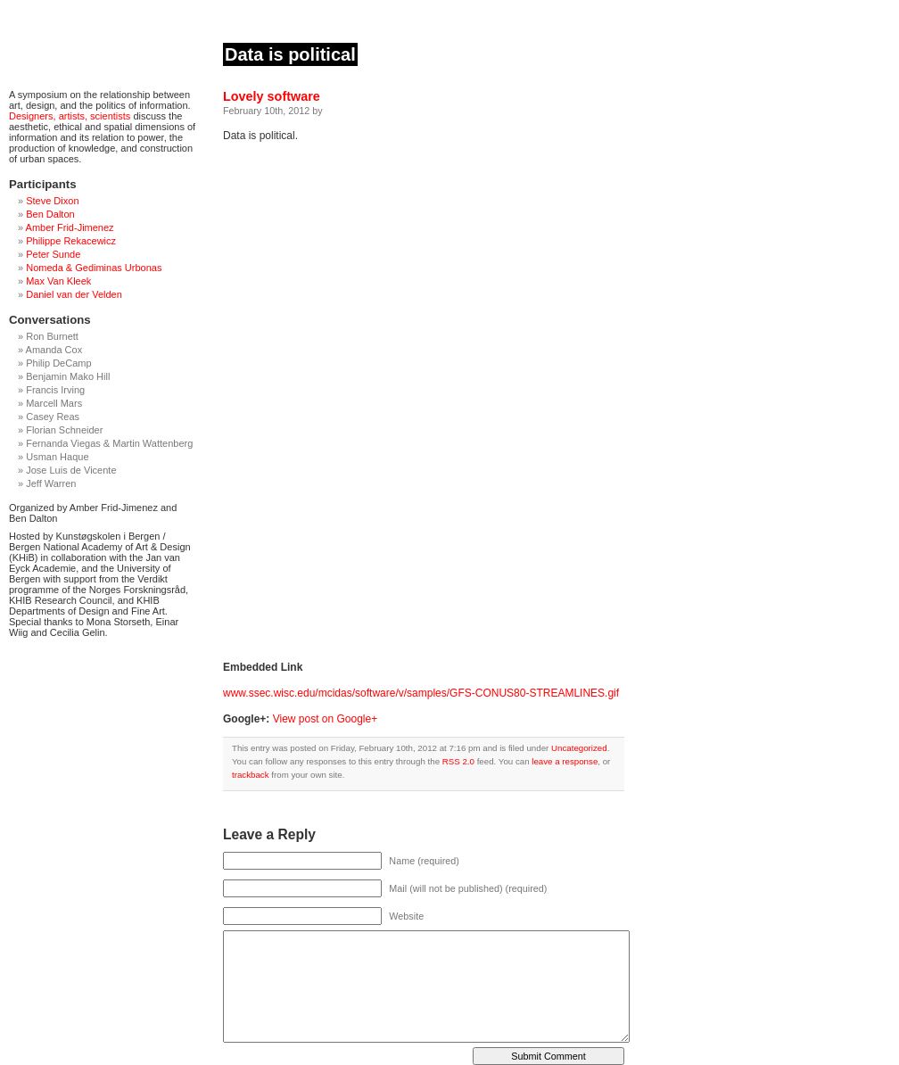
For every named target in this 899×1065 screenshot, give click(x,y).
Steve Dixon (52, 200)
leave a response (565, 761)
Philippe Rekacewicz (71, 240)
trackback (250, 775)
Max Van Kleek (58, 281)
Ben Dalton (50, 214)
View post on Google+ (325, 719)
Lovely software (271, 96)
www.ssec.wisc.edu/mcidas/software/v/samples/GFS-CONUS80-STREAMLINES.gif (421, 693)
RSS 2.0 (458, 761)
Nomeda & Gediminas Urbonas (93, 267)
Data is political (290, 54)
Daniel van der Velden (74, 294)
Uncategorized (579, 748)
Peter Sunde (53, 254)
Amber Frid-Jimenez (70, 227)
